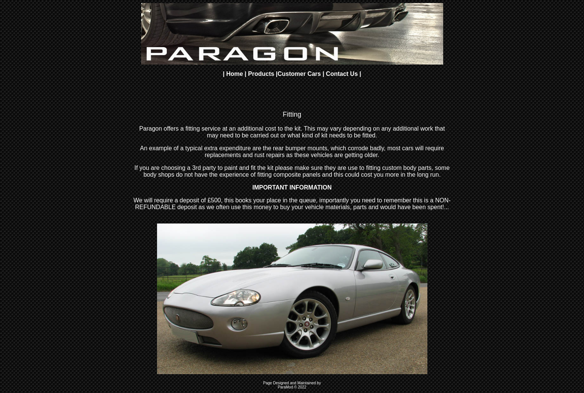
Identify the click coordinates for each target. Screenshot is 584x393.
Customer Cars (299, 74)
